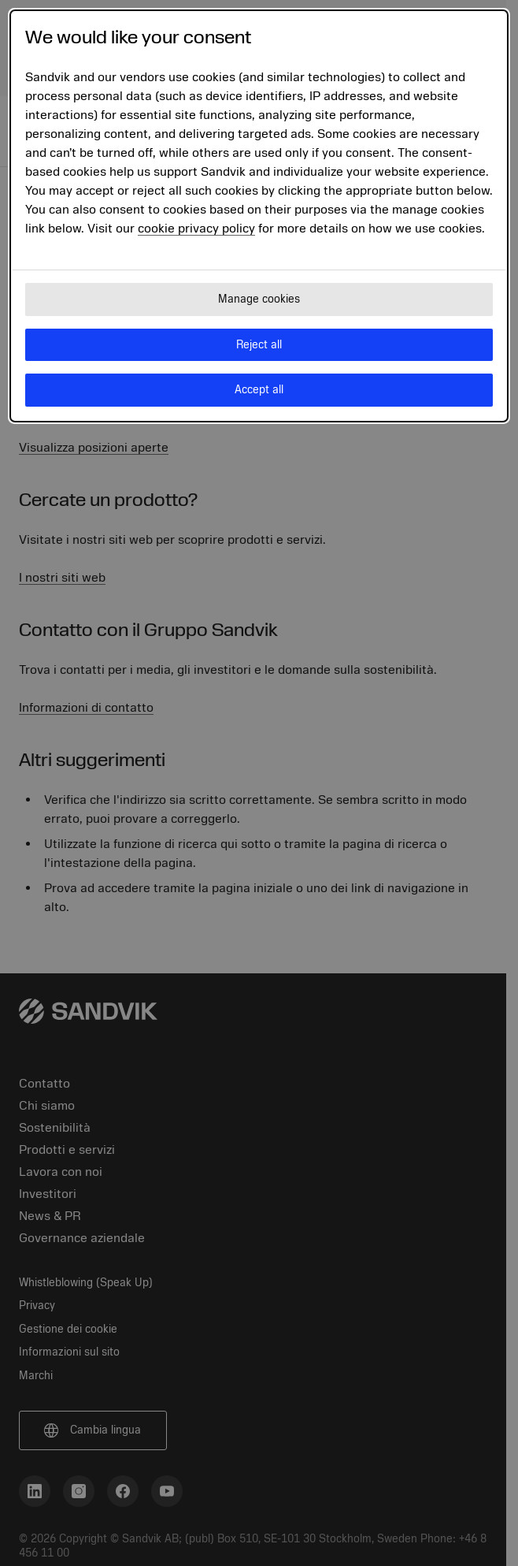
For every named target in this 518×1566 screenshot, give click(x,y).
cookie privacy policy (196, 228)
